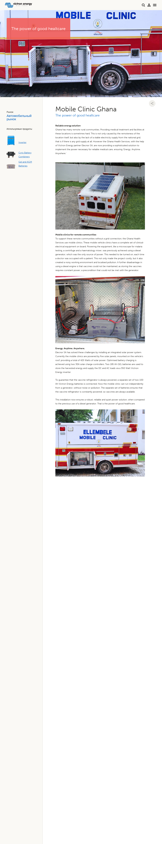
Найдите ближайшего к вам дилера (30, 533)
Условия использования (145, 827)
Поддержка (94, 533)
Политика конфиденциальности (92, 827)
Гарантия (16, 564)
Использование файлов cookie (122, 827)
